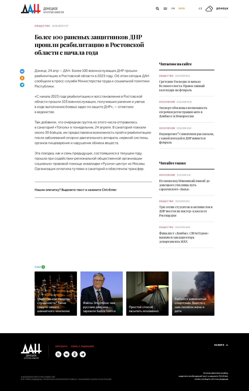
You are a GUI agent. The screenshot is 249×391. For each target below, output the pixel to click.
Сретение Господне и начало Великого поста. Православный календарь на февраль (182, 85)
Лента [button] (181, 8)
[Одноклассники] (22, 78)
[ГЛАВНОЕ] (83, 354)
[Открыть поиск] (157, 8)
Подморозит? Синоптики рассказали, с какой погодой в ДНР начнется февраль (186, 138)
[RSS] (58, 354)
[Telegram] (22, 85)
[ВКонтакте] (22, 71)
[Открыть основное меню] (165, 8)
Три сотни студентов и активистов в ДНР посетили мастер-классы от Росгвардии (186, 211)
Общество (42, 26)
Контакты (61, 346)
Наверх (221, 345)
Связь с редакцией (82, 346)
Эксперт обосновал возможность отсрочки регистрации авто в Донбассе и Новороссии (183, 112)
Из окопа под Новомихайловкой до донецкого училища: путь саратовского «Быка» (184, 185)
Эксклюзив (167, 102)
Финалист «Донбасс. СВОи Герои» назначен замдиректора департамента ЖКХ (183, 237)
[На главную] (42, 8)
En (173, 8)
